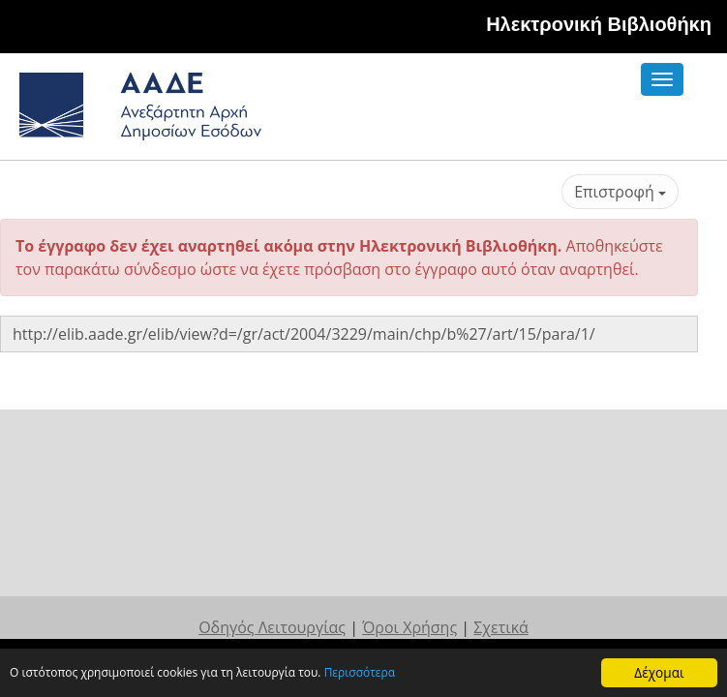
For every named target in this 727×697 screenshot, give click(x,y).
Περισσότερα (407, 674)
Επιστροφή (620, 191)
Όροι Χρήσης (409, 512)
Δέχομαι (658, 672)
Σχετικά (501, 512)
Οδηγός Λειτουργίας (272, 512)
